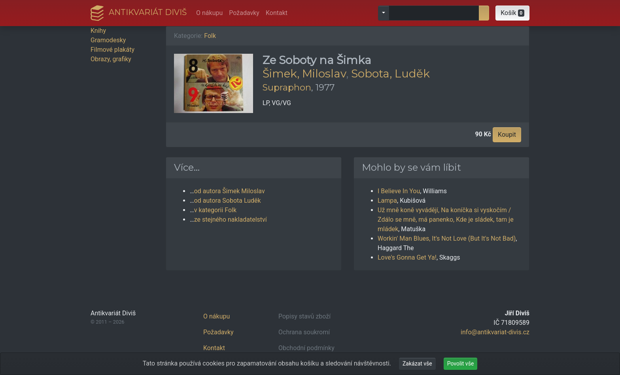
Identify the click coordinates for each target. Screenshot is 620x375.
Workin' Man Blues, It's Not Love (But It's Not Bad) (447, 238)
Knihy (98, 30)
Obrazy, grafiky (111, 59)
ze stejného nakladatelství (230, 219)
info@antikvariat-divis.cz (495, 332)
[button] (512, 13)
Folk (210, 36)
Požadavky (244, 13)
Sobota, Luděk (390, 73)
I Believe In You (399, 191)
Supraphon (287, 87)
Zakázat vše (417, 363)
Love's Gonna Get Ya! (407, 257)
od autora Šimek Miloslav (229, 191)
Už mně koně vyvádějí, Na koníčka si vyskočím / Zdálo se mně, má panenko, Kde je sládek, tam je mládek (446, 219)
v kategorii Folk (215, 210)
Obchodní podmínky (306, 348)
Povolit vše (460, 363)
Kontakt (276, 13)
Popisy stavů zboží (304, 316)
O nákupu (209, 13)
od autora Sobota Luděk (227, 200)
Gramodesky (108, 40)
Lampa (387, 200)
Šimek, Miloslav (304, 73)
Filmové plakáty (112, 49)
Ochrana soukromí (304, 332)
